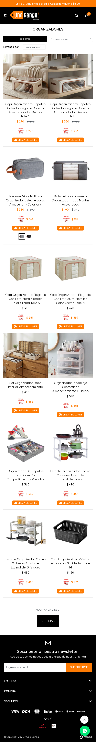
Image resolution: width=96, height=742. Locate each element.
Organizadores (33, 46)
